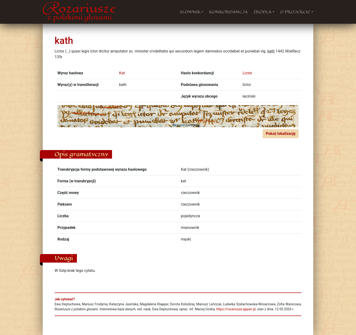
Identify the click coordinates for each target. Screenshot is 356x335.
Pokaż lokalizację (280, 133)
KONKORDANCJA (228, 12)
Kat (122, 73)
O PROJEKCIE (295, 12)
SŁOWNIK (190, 12)
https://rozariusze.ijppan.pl (236, 309)
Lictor (247, 73)
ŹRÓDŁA (262, 12)
